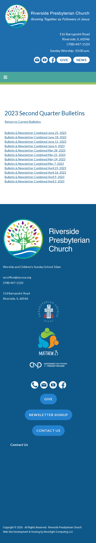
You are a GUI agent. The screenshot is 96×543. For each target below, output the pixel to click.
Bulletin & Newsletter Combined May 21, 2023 (35, 155)
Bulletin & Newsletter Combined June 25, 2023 (35, 132)
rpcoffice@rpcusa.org (17, 277)
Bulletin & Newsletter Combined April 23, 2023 (35, 168)
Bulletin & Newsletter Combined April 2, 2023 (34, 181)
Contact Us (19, 445)
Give (64, 60)
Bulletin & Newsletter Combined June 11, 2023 (35, 141)
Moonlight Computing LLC (58, 531)
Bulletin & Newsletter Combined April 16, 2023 (35, 172)
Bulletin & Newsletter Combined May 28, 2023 (35, 150)
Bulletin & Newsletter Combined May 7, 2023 (34, 163)
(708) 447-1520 (78, 44)
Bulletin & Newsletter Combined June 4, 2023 (35, 146)
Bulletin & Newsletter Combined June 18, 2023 (35, 137)
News (81, 60)
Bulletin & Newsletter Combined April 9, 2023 (34, 177)
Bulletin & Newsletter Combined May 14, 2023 (35, 159)
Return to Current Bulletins (23, 121)
